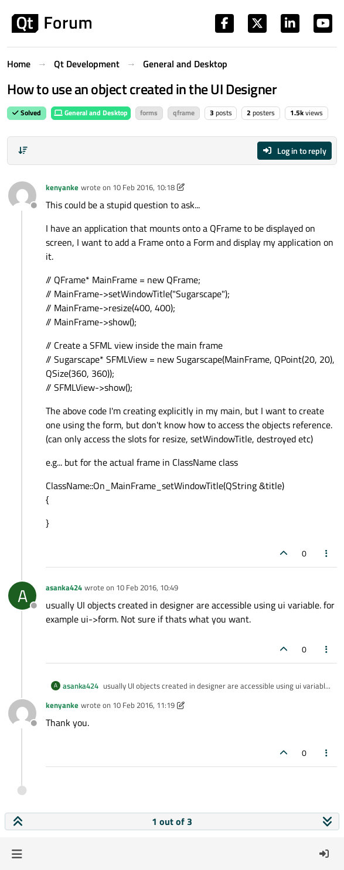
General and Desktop (91, 112)
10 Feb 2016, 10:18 (144, 187)
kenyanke (62, 187)
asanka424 (64, 587)
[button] (17, 853)
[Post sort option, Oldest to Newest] (22, 150)
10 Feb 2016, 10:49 (147, 587)
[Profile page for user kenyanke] (22, 195)
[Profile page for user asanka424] (22, 596)
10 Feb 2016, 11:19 (144, 705)
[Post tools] (327, 553)
